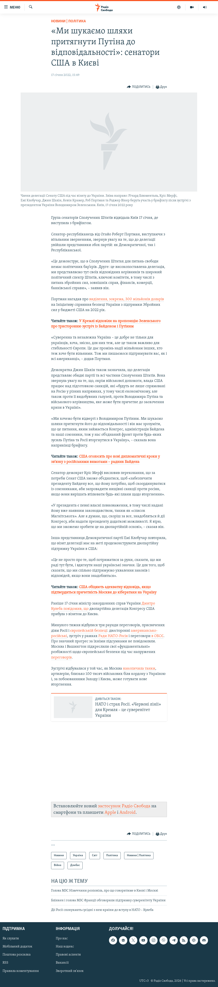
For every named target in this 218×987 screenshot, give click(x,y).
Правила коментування (21, 971)
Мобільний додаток (17, 946)
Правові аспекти (68, 954)
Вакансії (62, 962)
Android (127, 812)
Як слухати (11, 938)
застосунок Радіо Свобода (124, 806)
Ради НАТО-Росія (113, 636)
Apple (110, 812)
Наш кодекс (65, 946)
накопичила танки (139, 669)
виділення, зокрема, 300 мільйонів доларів (126, 299)
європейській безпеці (88, 631)
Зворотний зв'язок (70, 971)
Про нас (62, 938)
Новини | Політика (68, 21)
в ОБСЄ (157, 636)
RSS (5, 962)
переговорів (61, 658)
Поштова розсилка (17, 954)
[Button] (138, 87)
